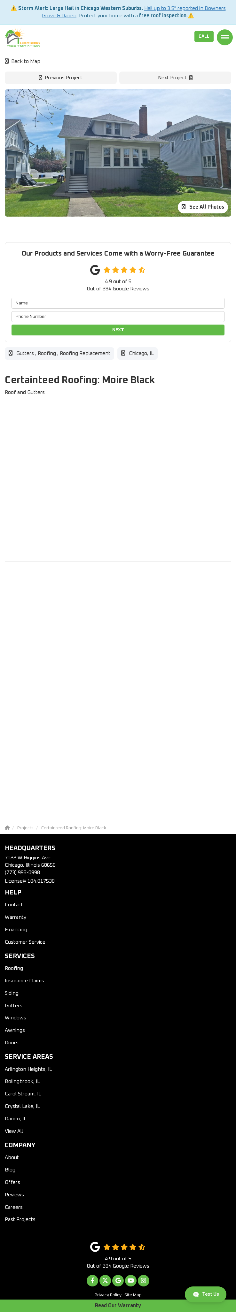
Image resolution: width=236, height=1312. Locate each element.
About (12, 1157)
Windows (15, 1017)
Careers (14, 1207)
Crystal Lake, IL (22, 1106)
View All (14, 1131)
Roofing (14, 968)
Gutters (13, 1005)
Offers (12, 1182)
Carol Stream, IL (23, 1093)
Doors (12, 1042)
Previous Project (61, 77)
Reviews (14, 1194)
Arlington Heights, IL (28, 1069)
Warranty (15, 917)
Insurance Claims (24, 980)
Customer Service (25, 942)
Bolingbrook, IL (22, 1081)
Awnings (15, 1030)
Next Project (175, 77)
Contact (14, 904)
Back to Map (22, 61)
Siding (12, 993)
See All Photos (203, 207)
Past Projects (20, 1219)
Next (118, 330)
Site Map (133, 1295)
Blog (10, 1169)
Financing (16, 929)
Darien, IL (16, 1118)
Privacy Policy (108, 1295)
